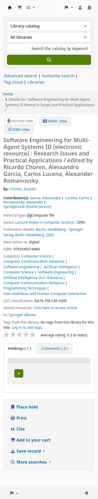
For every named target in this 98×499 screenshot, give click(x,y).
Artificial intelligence (60, 266)
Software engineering (21, 266)
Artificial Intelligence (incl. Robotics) (32, 277)
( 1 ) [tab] (19, 348)
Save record (26, 468)
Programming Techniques (24, 288)
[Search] (49, 60)
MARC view (55, 121)
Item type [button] (19, 368)
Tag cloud (13, 82)
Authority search (58, 76)
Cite (17, 446)
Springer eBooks (22, 314)
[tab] (54, 348)
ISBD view (18, 129)
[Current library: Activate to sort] (52, 366)
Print (18, 435)
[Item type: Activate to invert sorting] (22, 366)
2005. (50, 234)
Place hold (24, 424)
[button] (19, 8)
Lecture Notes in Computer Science (44, 222)
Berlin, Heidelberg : (52, 229)
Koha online (9, 7)
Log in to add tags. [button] (27, 327)
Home (8, 94)
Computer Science (18, 272)
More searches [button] (29, 479)
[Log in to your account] (80, 8)
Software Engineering (56, 272)
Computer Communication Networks (34, 261)
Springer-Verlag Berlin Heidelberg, (43, 232)
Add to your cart (30, 457)
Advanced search (20, 76)
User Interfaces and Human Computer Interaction (45, 293)
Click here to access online (55, 307)
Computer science (36, 256)
